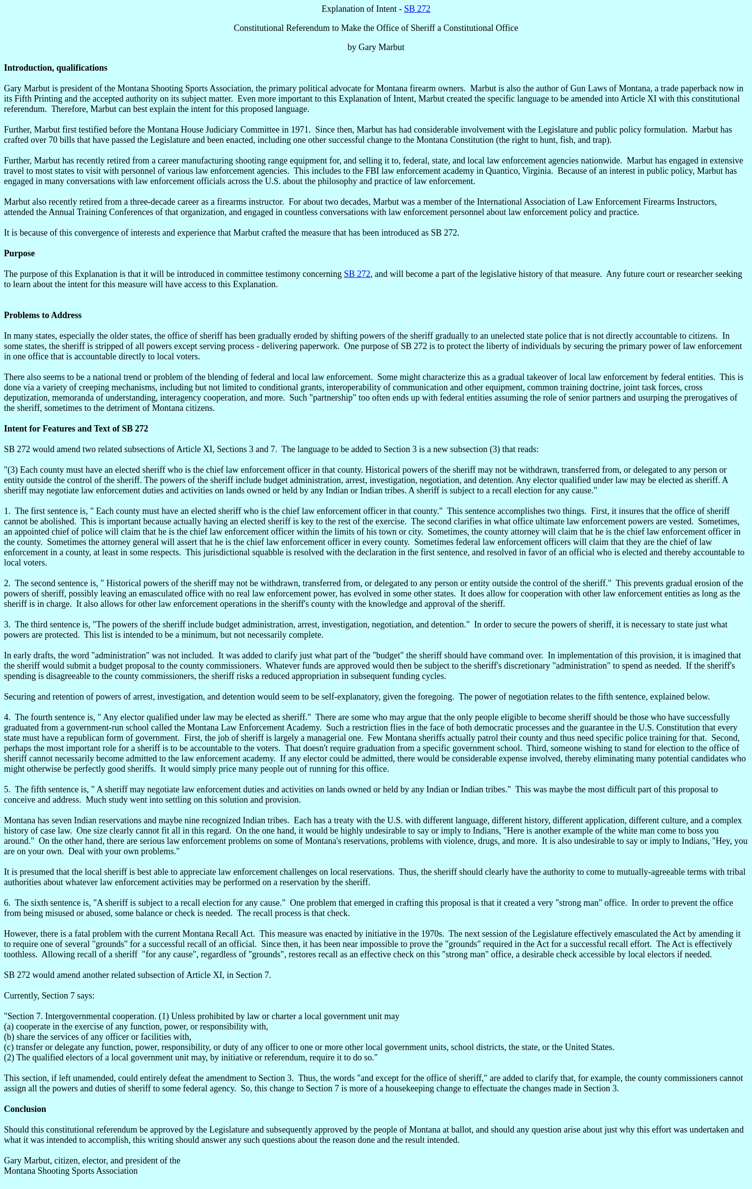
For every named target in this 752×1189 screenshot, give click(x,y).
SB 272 (417, 9)
